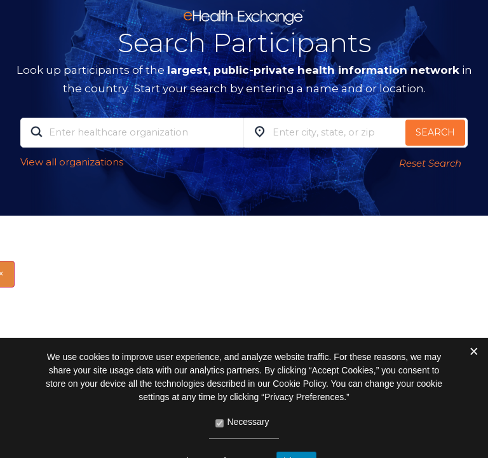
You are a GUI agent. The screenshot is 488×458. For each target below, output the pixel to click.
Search (435, 132)
